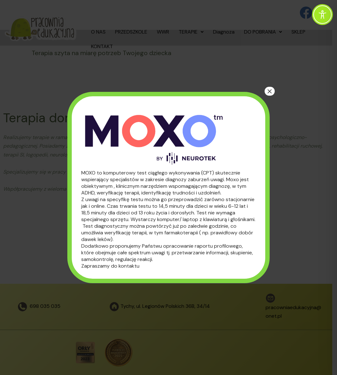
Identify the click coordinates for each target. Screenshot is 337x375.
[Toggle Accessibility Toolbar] (322, 14)
